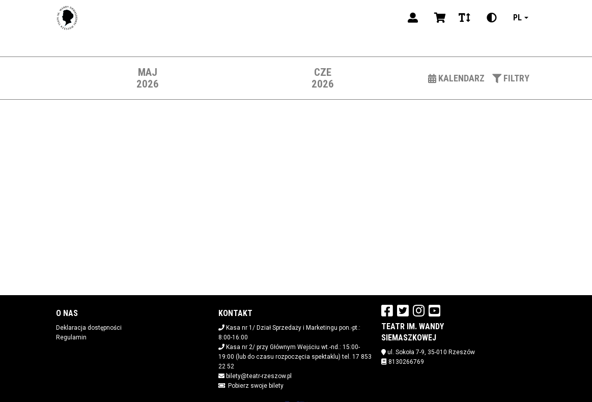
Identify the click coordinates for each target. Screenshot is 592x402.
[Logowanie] (413, 18)
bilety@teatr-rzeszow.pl (259, 376)
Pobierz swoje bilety (256, 385)
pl (517, 17)
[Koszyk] (438, 18)
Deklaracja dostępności (89, 327)
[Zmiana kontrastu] (491, 18)
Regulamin (71, 337)
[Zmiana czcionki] (464, 18)
